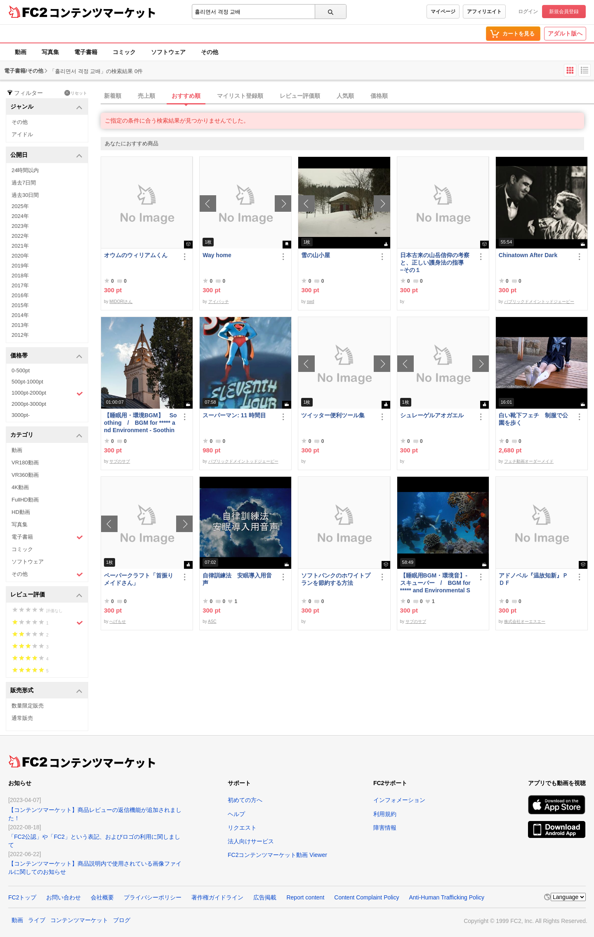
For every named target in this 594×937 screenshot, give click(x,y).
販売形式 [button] (46, 691)
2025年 (20, 206)
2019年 (20, 266)
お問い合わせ (63, 897)
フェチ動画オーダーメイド (529, 461)
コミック (124, 52)
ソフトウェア (168, 52)
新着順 (112, 95)
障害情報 (384, 827)
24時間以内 (25, 170)
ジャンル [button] (46, 107)
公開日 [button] (46, 155)
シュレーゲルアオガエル (432, 415)
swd (310, 301)
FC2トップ (22, 897)
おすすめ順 (186, 95)
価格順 (379, 95)
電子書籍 (85, 52)
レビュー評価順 (300, 95)
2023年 (20, 226)
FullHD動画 (25, 500)
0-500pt (21, 370)
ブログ (121, 920)
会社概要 (102, 897)
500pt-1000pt (27, 382)
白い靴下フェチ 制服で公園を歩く (533, 419)
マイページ (443, 11)
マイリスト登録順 (240, 95)
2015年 (20, 305)
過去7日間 (24, 183)
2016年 (20, 295)
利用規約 (384, 814)
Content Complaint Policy (366, 897)
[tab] (347, 96)
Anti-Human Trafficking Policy (446, 897)
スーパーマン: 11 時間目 (234, 415)
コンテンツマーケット (102, 12)
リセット (75, 93)
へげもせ (117, 621)
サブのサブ (119, 461)
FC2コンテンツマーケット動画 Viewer (277, 855)
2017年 (20, 285)
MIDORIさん (120, 301)
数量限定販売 (28, 706)
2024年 (20, 216)
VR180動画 (25, 462)
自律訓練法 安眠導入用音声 (237, 579)
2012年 (20, 335)
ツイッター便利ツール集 (333, 415)
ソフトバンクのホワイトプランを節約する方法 (335, 579)
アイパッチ (218, 301)
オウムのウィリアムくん (135, 255)
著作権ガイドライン (217, 897)
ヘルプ (236, 814)
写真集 (50, 52)
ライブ (36, 920)
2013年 (20, 325)
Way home (217, 255)
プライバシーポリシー (153, 897)
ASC (212, 621)
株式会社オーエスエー (524, 621)
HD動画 (21, 512)
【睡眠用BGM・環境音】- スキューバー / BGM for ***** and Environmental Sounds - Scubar (435, 583)
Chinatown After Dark (528, 255)
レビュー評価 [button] (46, 595)
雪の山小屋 (315, 255)
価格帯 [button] (46, 356)
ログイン (528, 11)
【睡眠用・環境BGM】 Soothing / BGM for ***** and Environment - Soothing (140, 423)
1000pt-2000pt (47, 393)
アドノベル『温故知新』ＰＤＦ (533, 579)
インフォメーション (399, 800)
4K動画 (20, 487)
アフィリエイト (484, 11)
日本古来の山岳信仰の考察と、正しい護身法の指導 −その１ (434, 262)
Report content (305, 897)
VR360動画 (25, 475)
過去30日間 (25, 195)
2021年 (20, 246)
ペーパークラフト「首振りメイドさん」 (138, 579)
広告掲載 (264, 897)
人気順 (345, 95)
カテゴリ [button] (46, 435)
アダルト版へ (565, 33)
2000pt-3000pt (29, 404)
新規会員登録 (564, 11)
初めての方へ (245, 800)
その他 (209, 52)
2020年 (20, 256)
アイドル (22, 134)
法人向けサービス (251, 841)
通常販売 (22, 718)
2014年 (20, 315)
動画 (20, 52)
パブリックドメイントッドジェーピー (539, 301)
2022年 (20, 236)
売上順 (146, 95)
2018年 (20, 275)
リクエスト (242, 827)
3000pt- (21, 415)
